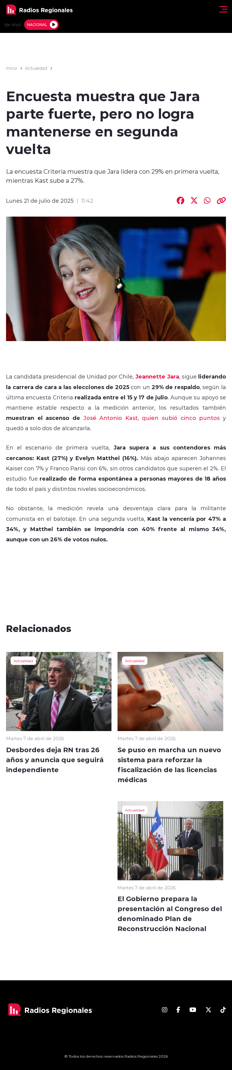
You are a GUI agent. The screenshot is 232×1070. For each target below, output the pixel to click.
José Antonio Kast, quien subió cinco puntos (150, 417)
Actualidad (36, 68)
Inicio (11, 68)
